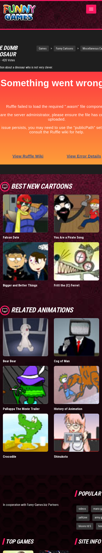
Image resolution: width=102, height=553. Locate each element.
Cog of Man (62, 361)
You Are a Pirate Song (69, 237)
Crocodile (9, 456)
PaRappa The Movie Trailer (21, 409)
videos (82, 508)
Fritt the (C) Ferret (66, 285)
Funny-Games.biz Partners (43, 505)
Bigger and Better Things (20, 285)
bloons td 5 (85, 526)
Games (43, 48)
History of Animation (68, 409)
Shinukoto (61, 456)
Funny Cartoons (64, 48)
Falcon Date (11, 237)
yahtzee (83, 517)
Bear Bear (9, 361)
